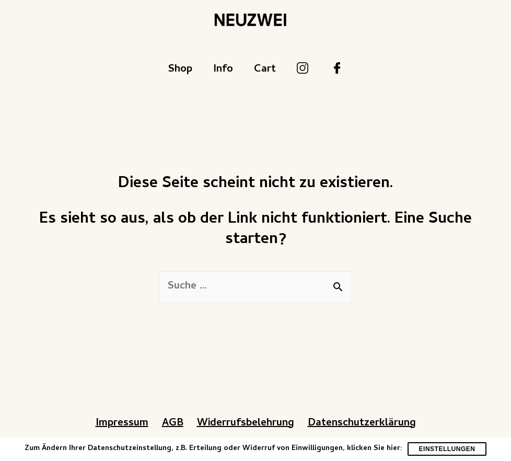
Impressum (122, 423)
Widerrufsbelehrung (245, 423)
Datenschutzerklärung (362, 423)
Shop (180, 69)
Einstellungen (447, 449)
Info (223, 69)
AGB (172, 423)
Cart (265, 69)
